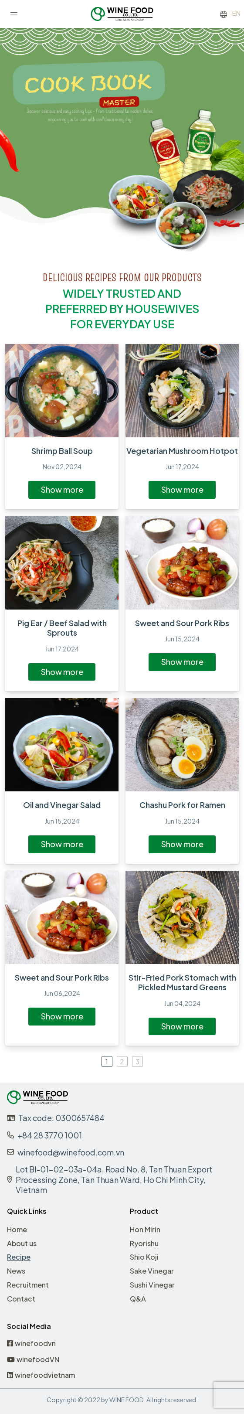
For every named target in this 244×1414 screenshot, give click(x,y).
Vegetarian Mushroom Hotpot (182, 451)
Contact (21, 1298)
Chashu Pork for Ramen (182, 805)
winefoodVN (33, 1359)
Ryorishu (144, 1243)
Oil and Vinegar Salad (62, 805)
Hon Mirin (145, 1229)
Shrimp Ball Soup (62, 451)
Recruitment (28, 1284)
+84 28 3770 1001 (49, 1135)
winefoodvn (31, 1343)
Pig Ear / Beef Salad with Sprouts (62, 628)
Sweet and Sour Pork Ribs (182, 623)
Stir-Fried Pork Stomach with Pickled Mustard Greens (182, 982)
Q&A (138, 1298)
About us (22, 1243)
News (16, 1270)
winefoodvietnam (41, 1375)
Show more (62, 489)
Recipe (18, 1256)
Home (17, 1229)
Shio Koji (144, 1256)
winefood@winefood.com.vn (70, 1152)
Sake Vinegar (152, 1270)
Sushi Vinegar (152, 1284)
